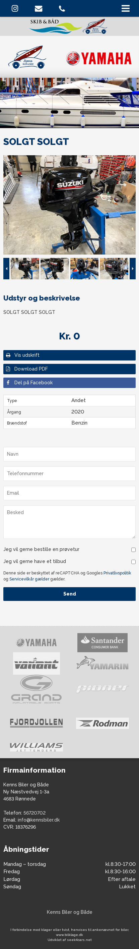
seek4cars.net (79, 940)
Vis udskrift (22, 355)
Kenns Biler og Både (69, 912)
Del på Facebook (29, 382)
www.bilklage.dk (69, 935)
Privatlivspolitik (117, 573)
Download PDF (26, 369)
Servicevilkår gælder (29, 579)
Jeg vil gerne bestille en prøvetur (41, 549)
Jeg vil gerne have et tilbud (34, 561)
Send (69, 594)
